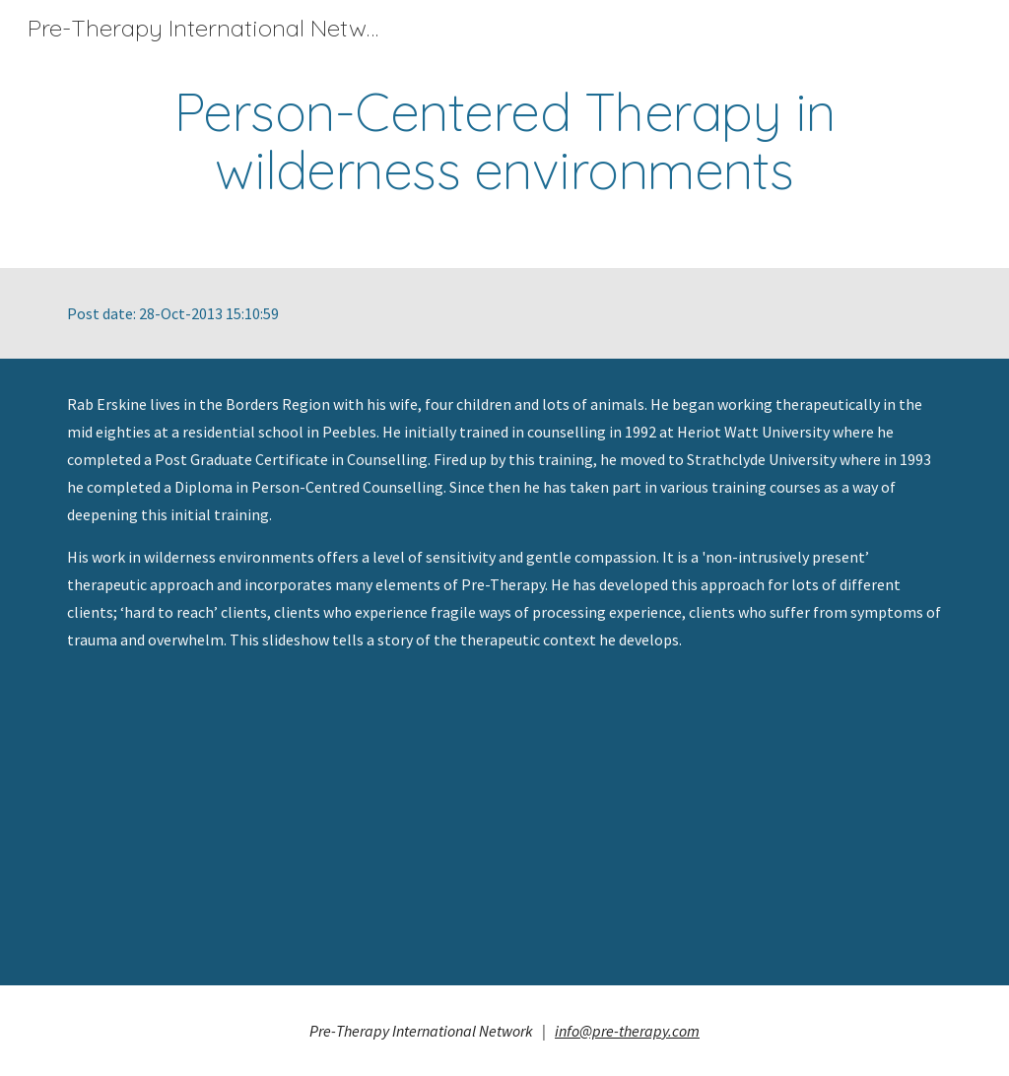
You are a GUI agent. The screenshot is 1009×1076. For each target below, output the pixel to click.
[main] (505, 141)
